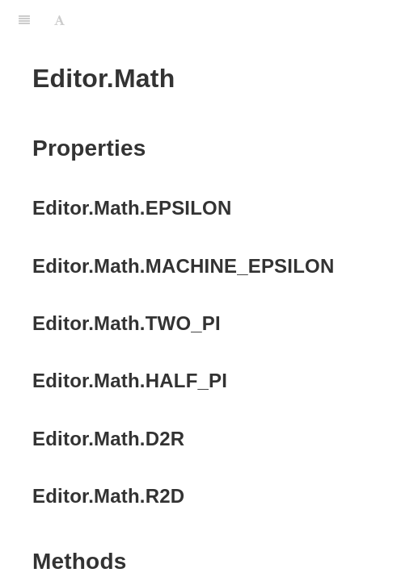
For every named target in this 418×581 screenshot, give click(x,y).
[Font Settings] (59, 20)
